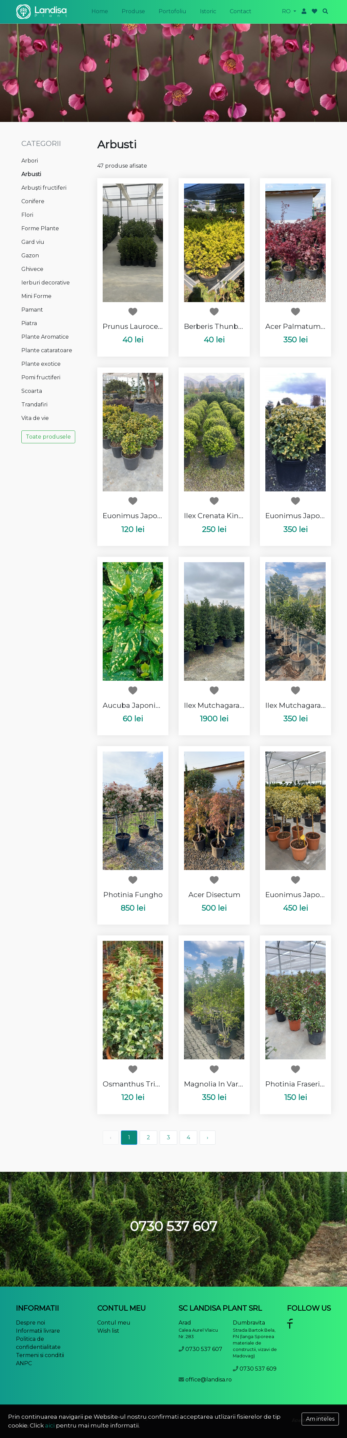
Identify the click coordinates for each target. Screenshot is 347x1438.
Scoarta (31, 391)
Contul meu (113, 1322)
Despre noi (30, 1322)
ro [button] (287, 11)
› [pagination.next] (207, 1137)
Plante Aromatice (45, 337)
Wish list (108, 1331)
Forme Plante (40, 228)
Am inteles (320, 1419)
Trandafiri (34, 404)
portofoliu (172, 11)
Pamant (32, 309)
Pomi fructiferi (40, 377)
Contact (240, 11)
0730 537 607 (203, 1349)
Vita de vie (35, 418)
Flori (27, 215)
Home (99, 11)
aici (50, 1425)
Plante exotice (41, 364)
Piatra (29, 323)
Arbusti (31, 174)
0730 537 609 (258, 1369)
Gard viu (32, 242)
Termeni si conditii (40, 1355)
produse (133, 11)
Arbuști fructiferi (43, 188)
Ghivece (32, 269)
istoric (208, 11)
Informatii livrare (38, 1331)
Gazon (30, 255)
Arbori (29, 160)
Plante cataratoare (46, 350)
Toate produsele (48, 436)
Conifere (32, 201)
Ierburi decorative (45, 282)
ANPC (24, 1363)
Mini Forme (36, 296)
